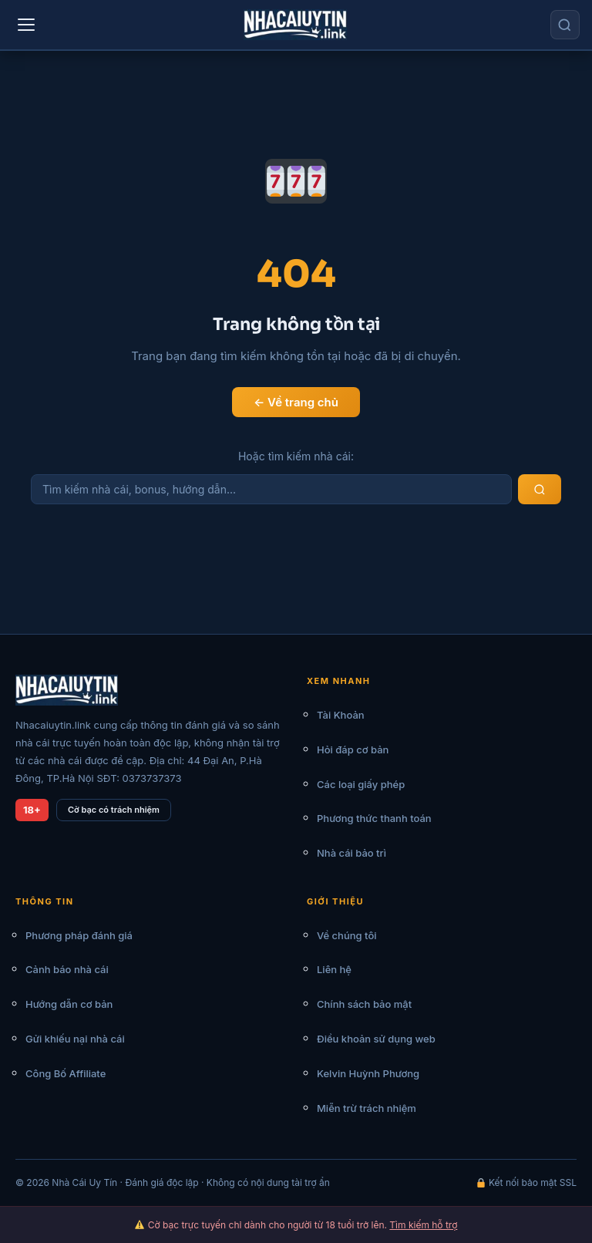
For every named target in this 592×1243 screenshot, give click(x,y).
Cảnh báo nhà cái (67, 969)
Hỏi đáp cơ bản (352, 749)
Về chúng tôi (347, 935)
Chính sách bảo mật (364, 1004)
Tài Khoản (341, 715)
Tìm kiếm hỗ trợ (423, 1225)
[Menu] (26, 24)
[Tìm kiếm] (565, 24)
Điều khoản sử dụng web (376, 1038)
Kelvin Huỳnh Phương (368, 1073)
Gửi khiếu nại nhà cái (75, 1038)
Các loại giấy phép (361, 784)
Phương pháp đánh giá (79, 935)
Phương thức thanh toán (374, 818)
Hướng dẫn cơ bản (69, 1004)
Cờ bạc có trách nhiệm (114, 809)
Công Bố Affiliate (65, 1073)
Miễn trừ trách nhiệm (366, 1108)
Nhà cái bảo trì (351, 853)
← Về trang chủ (296, 402)
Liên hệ (334, 969)
